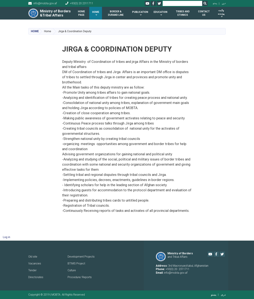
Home (35, 31)
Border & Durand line (116, 13)
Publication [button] (140, 12)
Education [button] (160, 12)
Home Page (81, 13)
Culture (72, 270)
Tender (32, 270)
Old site (32, 256)
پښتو (215, 3)
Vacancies (34, 263)
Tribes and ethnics (183, 13)
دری (224, 3)
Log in (6, 237)
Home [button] (95, 12)
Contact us (204, 13)
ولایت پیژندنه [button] (221, 12)
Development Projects (81, 256)
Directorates (35, 277)
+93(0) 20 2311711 (79, 3)
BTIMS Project (76, 263)
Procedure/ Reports (80, 277)
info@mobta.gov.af (42, 3)
